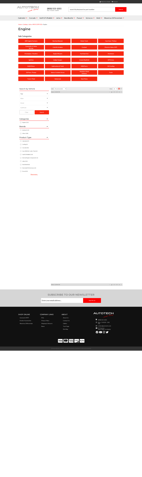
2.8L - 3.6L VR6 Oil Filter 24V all (76, 244)
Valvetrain (58, 79)
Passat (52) (25, 171)
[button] (22, 18)
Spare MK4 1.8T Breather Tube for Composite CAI (83, 378)
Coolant (84, 47)
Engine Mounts (57, 53)
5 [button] (117, 92)
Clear (26, 112)
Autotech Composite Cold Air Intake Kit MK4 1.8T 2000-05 (86, 97)
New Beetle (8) (26, 164)
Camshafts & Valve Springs (31, 47)
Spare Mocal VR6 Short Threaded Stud (79, 302)
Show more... (34, 174)
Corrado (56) (25, 147)
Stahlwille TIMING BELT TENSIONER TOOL (80, 271)
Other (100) (25, 133)
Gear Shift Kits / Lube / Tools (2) (29, 151)
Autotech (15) (25, 130)
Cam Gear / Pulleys (111, 41)
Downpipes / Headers (31, 53)
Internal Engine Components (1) (30, 157)
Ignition (31, 60)
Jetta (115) (25, 161)
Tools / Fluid (31, 79)
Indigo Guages (57, 60)
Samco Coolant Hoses (58, 72)
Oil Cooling (110, 66)
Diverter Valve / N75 (111, 47)
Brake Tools (84, 41)
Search (42, 112)
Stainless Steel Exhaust (84, 72)
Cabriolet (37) (25, 141)
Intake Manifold (84, 60)
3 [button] (114, 92)
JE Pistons (111, 60)
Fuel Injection (84, 53)
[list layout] (121, 88)
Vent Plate (84, 79)
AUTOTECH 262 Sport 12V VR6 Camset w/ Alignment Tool (86, 181)
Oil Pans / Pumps (31, 72)
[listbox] (34, 94)
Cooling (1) (25, 144)
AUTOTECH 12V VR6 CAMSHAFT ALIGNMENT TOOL (84, 258)
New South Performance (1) (29, 168)
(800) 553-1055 (102, 449)
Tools (111, 72)
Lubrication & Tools (58, 66)
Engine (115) (25, 122)
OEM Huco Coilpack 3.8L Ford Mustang (79, 194)
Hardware (111, 53)
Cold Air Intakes (58, 47)
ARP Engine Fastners (31, 41)
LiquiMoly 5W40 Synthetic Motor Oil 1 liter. (81, 396)
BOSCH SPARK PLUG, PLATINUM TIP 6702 (80, 114)
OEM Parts (84, 66)
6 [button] (119, 92)
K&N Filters (31, 66)
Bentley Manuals (58, 41)
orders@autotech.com (104, 454)
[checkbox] (20, 130)
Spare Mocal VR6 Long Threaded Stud (79, 289)
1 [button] (111, 92)
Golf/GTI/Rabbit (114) (27, 154)
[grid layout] (119, 88)
